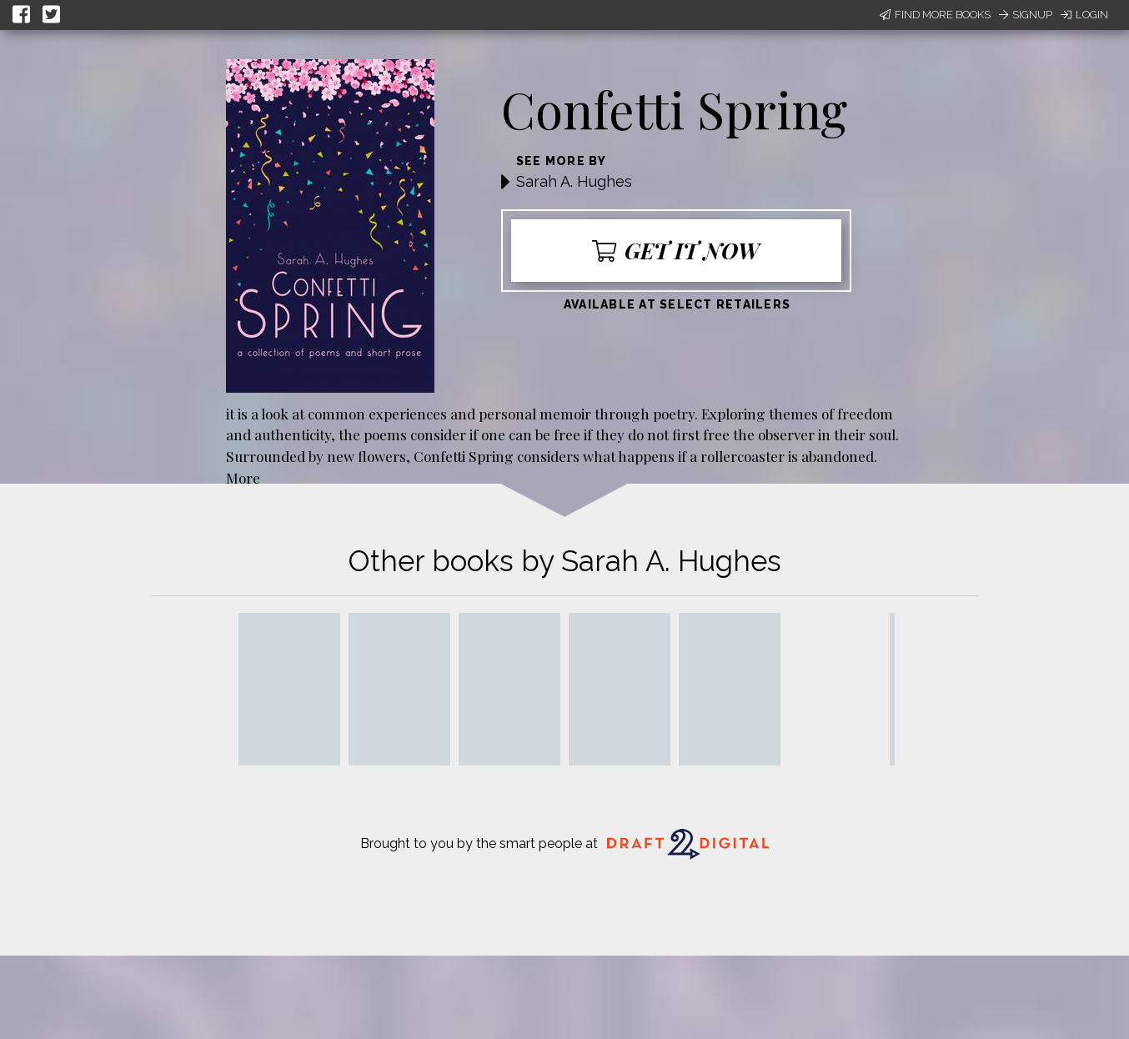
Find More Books (935, 14)
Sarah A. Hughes (574, 181)
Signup (1025, 14)
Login (1084, 14)
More (243, 477)
